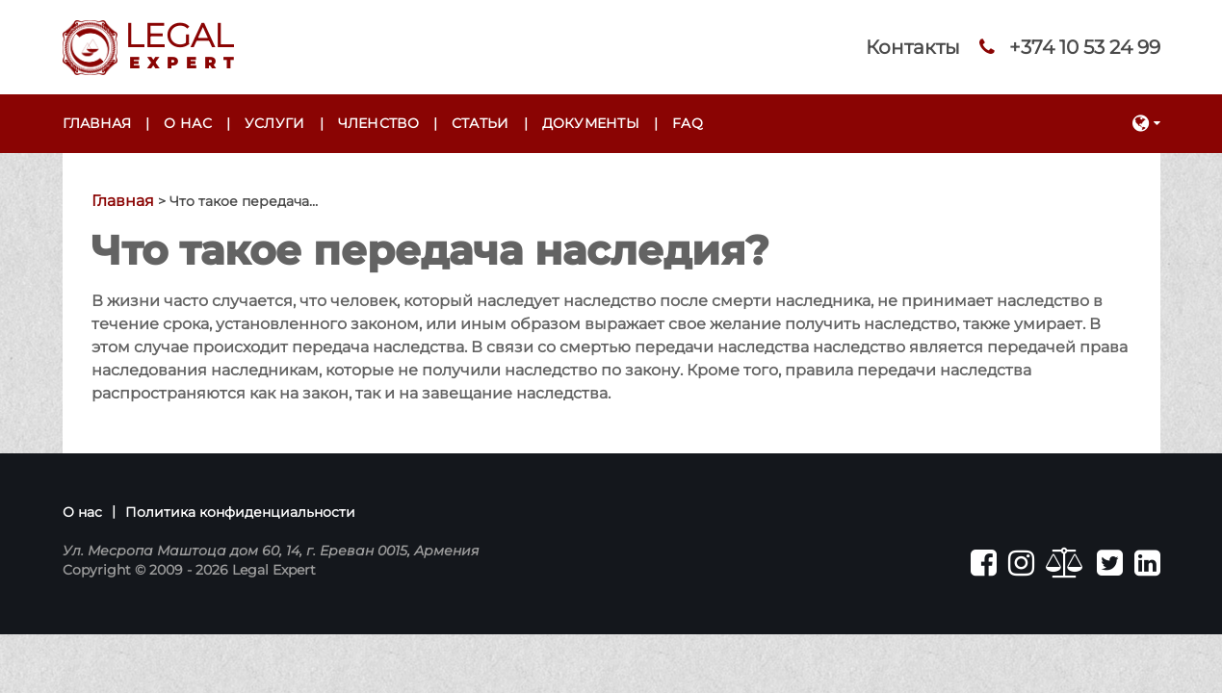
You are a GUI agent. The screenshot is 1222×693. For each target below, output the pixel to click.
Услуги (275, 123)
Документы (591, 123)
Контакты (913, 47)
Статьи (480, 123)
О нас (187, 123)
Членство (378, 123)
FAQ (687, 123)
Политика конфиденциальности (240, 512)
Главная (97, 123)
